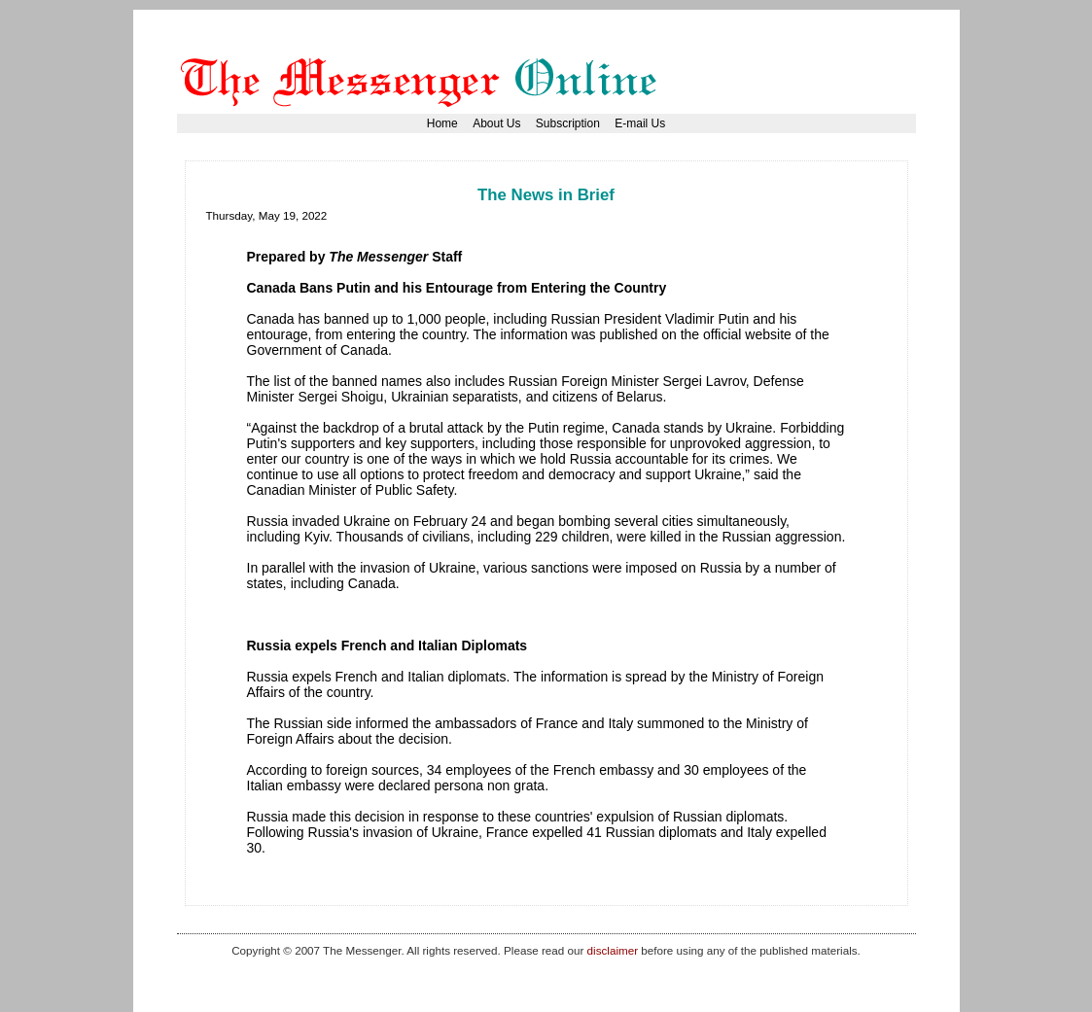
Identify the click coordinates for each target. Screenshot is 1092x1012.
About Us (496, 123)
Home (442, 123)
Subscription (568, 123)
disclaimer (612, 950)
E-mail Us (640, 123)
